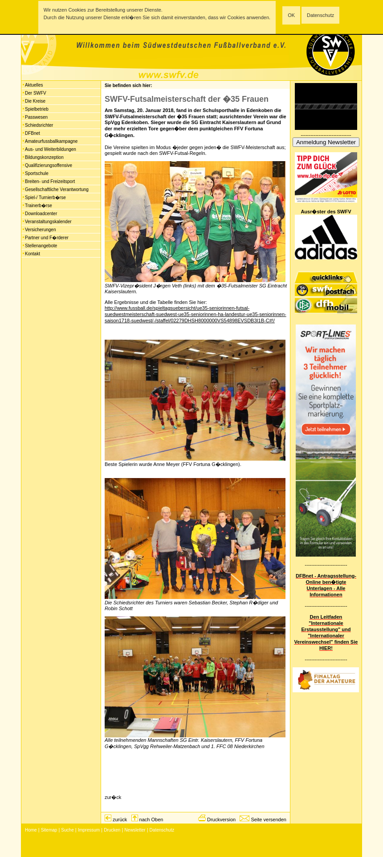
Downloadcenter (41, 213)
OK (291, 15)
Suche (67, 830)
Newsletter (134, 830)
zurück (120, 819)
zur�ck (113, 797)
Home (31, 830)
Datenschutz (320, 15)
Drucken (112, 830)
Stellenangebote (41, 245)
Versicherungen (40, 229)
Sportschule (37, 173)
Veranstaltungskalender (48, 221)
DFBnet (32, 133)
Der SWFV (35, 93)
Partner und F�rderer (47, 237)
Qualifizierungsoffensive (48, 165)
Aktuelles (34, 85)
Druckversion (221, 819)
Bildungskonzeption (44, 157)
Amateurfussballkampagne (51, 141)
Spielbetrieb (37, 109)
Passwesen (36, 117)
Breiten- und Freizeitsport (50, 181)
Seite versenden (268, 819)
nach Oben (151, 819)
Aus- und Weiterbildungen (50, 149)
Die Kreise (35, 101)
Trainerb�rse (38, 205)
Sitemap (49, 830)
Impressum (89, 830)
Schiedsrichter (39, 125)
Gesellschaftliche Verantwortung (57, 189)
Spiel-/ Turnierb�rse (45, 197)
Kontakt (32, 253)
